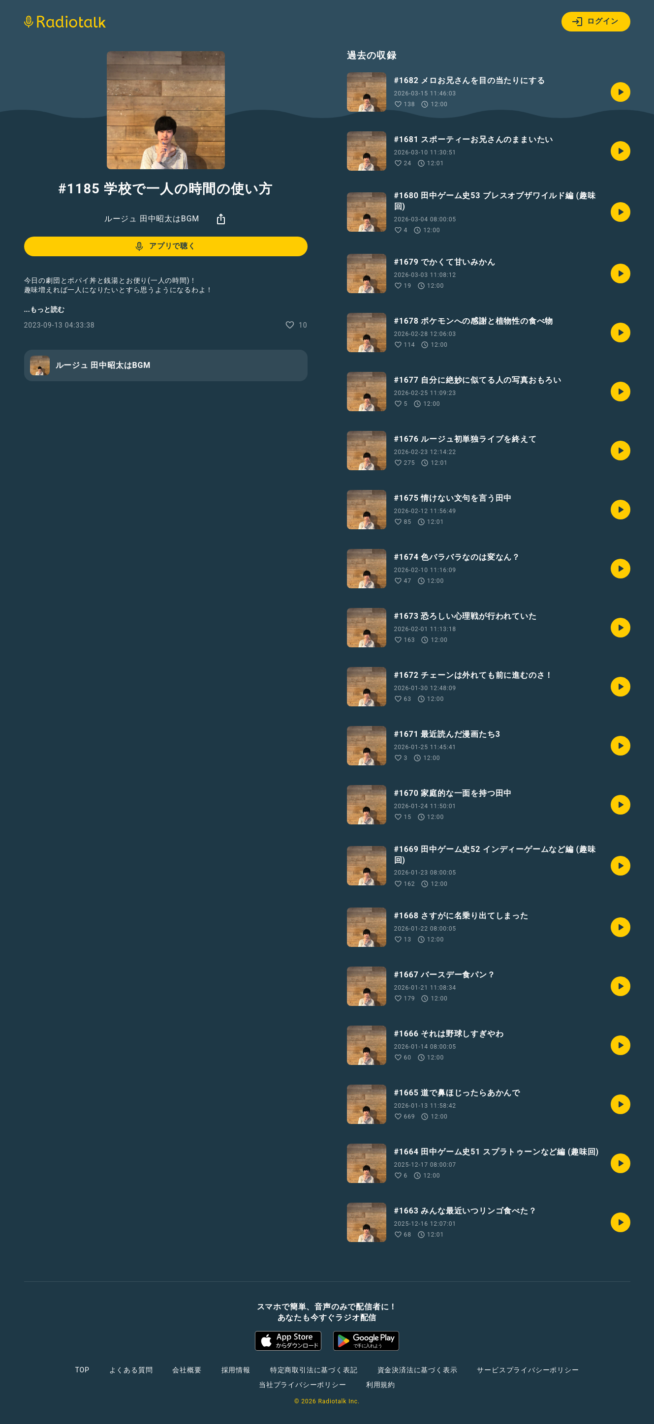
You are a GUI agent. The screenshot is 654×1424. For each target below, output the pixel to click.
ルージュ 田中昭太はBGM (151, 218)
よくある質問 (131, 1370)
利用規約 (380, 1385)
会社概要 (186, 1370)
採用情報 (235, 1370)
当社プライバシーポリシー (302, 1385)
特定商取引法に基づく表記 (314, 1370)
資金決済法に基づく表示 (417, 1370)
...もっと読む (44, 309)
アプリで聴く (164, 246)
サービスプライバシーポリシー (528, 1370)
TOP (82, 1370)
